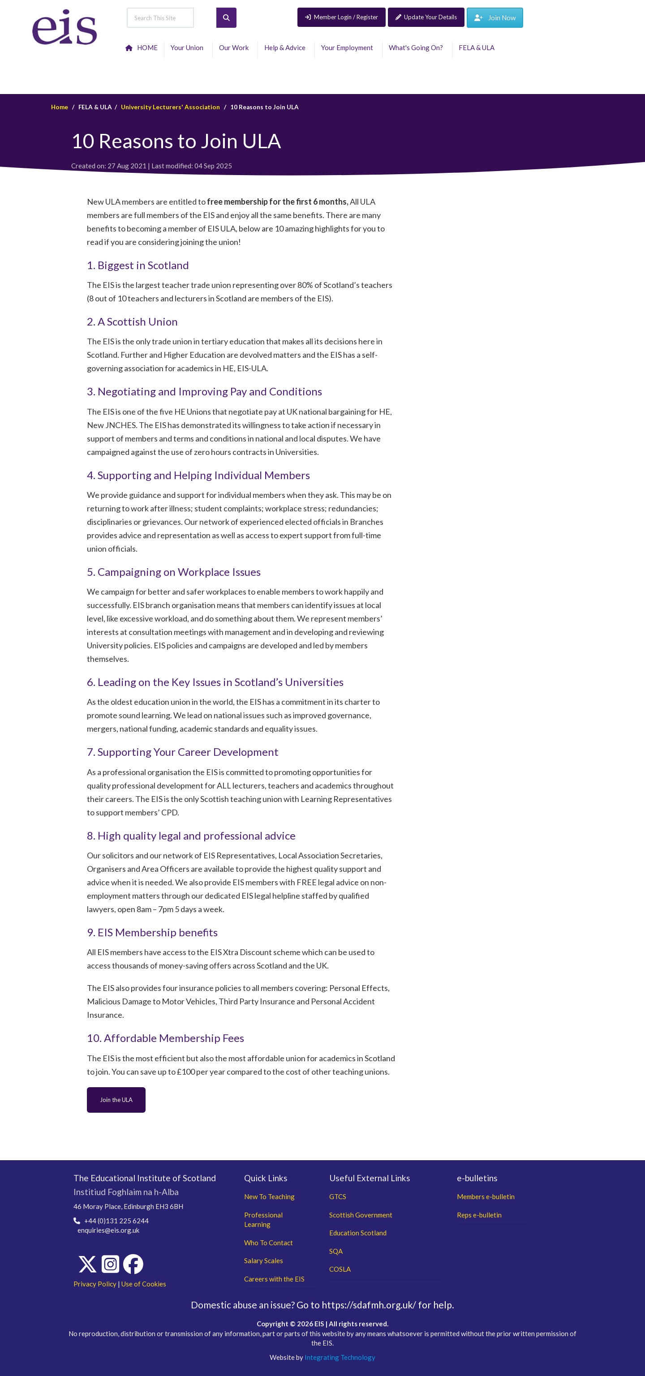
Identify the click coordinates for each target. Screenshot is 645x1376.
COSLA (340, 1269)
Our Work (235, 47)
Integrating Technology (340, 1357)
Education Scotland (358, 1233)
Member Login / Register (341, 17)
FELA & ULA (478, 47)
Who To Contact (268, 1243)
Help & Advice (286, 47)
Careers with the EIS (274, 1279)
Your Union (188, 47)
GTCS (337, 1196)
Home (59, 107)
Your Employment (348, 47)
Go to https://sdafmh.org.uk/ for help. (375, 1304)
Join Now (495, 17)
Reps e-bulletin (479, 1215)
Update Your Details (426, 17)
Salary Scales (263, 1260)
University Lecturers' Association (170, 107)
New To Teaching (269, 1196)
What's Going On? (417, 47)
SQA (336, 1251)
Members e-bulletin (486, 1196)
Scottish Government (360, 1215)
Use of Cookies (143, 1284)
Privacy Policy (94, 1284)
